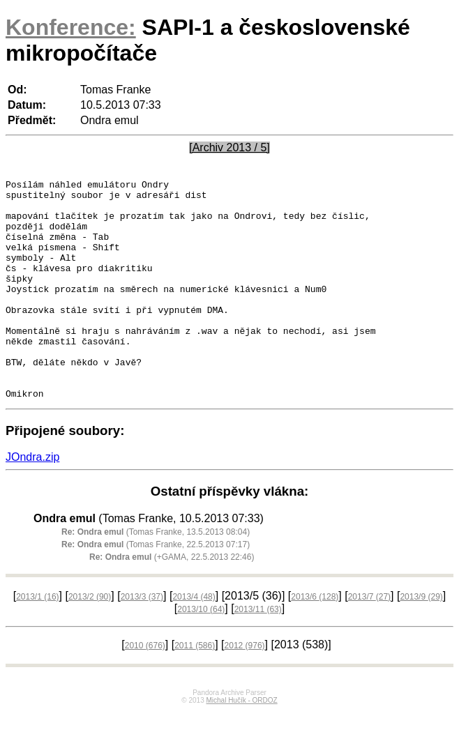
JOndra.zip (32, 501)
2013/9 (421, 641)
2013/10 (201, 653)
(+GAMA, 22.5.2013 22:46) (171, 601)
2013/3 (142, 641)
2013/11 (258, 653)
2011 (194, 689)
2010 (145, 689)
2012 (245, 689)
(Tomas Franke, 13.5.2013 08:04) (155, 576)
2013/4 (193, 641)
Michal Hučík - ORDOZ (241, 744)
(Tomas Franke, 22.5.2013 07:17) (155, 588)
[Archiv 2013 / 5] (229, 147)
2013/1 (37, 641)
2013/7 (369, 641)
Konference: (71, 27)
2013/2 (89, 641)
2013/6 (314, 641)
